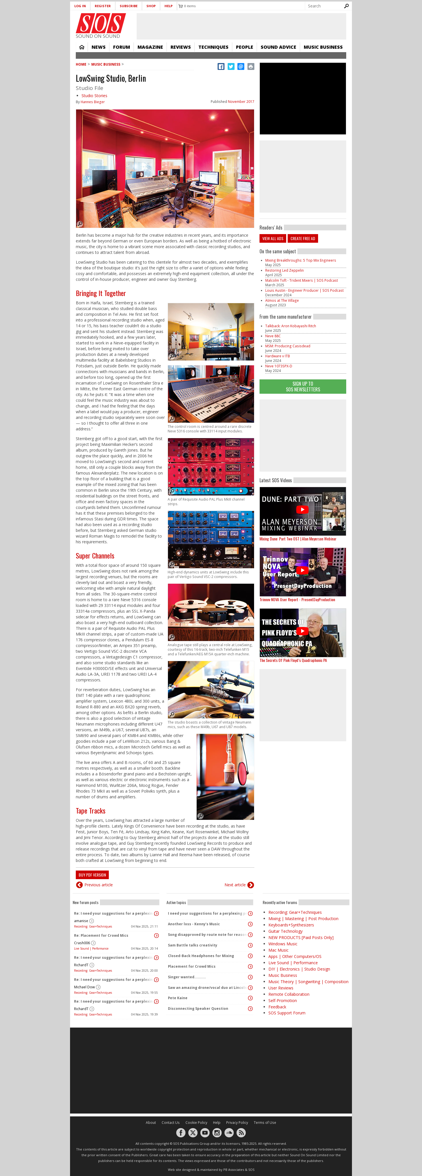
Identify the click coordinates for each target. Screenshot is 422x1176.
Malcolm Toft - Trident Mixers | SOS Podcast (301, 280)
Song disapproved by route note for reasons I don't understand (208, 934)
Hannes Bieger (93, 101)
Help (168, 6)
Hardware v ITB (277, 356)
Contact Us (171, 1122)
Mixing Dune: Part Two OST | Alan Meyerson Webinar (298, 539)
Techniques (213, 47)
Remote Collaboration (288, 994)
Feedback (277, 1007)
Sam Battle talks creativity (192, 945)
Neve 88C (273, 336)
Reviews (181, 47)
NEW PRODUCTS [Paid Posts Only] (301, 937)
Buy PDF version (92, 875)
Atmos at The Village (282, 300)
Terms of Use (265, 1122)
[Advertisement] (303, 435)
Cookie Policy (196, 1122)
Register (103, 6)
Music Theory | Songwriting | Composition (308, 981)
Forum (121, 47)
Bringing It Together (101, 293)
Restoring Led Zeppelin (284, 270)
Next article (235, 884)
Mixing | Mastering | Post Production (303, 918)
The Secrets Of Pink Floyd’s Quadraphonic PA (293, 660)
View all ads (272, 238)
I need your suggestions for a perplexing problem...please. (208, 913)
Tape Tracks (90, 810)
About (151, 1122)
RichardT (81, 965)
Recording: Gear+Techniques (93, 926)
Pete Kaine (177, 997)
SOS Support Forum (286, 1013)
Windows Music (282, 943)
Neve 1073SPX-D (278, 366)
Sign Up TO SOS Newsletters (303, 386)
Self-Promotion (282, 1000)
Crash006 (82, 942)
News (99, 47)
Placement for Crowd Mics (192, 966)
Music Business (323, 47)
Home (82, 47)
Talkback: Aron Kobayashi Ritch (290, 326)
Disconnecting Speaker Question (198, 1008)
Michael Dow (84, 987)
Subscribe (129, 6)
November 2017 (241, 101)
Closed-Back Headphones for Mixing (201, 955)
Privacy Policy (237, 1122)
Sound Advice (278, 47)
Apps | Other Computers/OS (295, 956)
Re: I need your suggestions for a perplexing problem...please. (114, 913)
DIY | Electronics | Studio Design (299, 969)
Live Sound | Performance (91, 948)
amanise (81, 920)
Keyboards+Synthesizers (291, 925)
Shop (151, 6)
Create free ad (303, 238)
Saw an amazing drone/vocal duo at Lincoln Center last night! (208, 987)
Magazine (150, 47)
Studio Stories (94, 95)
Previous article (98, 884)
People (244, 47)
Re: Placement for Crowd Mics (101, 935)
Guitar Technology (285, 931)
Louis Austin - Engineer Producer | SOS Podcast (304, 290)
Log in (80, 6)
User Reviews (280, 988)
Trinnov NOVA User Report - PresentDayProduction (297, 599)
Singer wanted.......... (187, 977)
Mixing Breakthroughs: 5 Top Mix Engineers (300, 260)
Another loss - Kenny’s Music (194, 924)
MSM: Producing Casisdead (287, 346)
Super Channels (95, 555)
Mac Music (278, 950)
